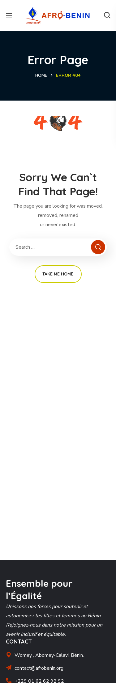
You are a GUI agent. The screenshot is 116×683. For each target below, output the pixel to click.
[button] (107, 15)
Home (41, 75)
